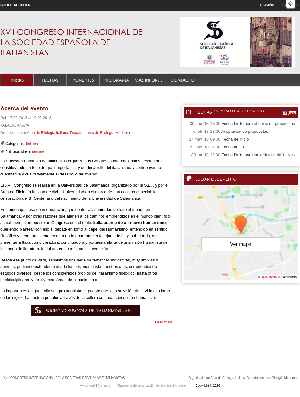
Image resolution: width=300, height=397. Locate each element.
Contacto (182, 80)
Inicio (5, 5)
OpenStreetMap (271, 277)
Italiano (32, 144)
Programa (116, 80)
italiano (38, 152)
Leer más (163, 322)
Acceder (21, 5)
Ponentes (83, 80)
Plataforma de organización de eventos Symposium (153, 385)
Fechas (50, 80)
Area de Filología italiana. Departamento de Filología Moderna (78, 133)
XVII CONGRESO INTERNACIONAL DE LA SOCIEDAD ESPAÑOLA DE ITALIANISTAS (71, 41)
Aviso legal (88, 385)
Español (268, 5)
